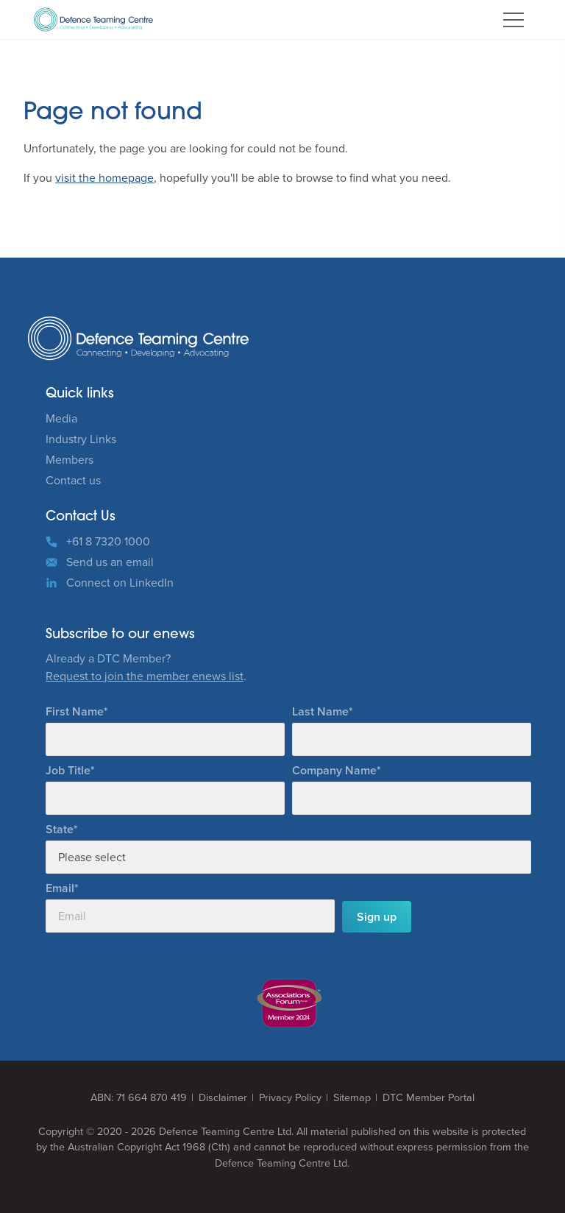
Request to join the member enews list (145, 676)
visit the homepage (104, 177)
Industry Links (81, 439)
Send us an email (110, 562)
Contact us (73, 480)
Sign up (377, 916)
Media (61, 418)
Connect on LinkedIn (120, 582)
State (60, 829)
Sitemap (352, 1098)
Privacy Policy (290, 1098)
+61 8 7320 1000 (108, 541)
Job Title (68, 770)
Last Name (320, 711)
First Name (75, 711)
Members (69, 459)
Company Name (334, 770)
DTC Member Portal (429, 1098)
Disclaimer (223, 1098)
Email (60, 888)
